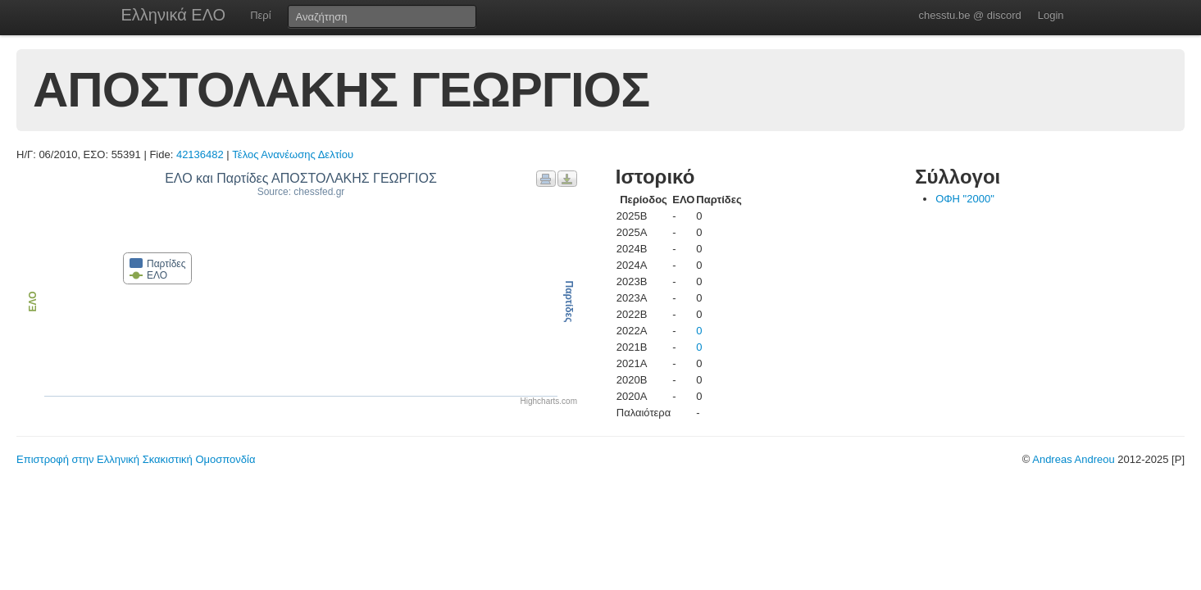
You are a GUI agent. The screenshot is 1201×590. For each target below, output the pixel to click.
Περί (260, 15)
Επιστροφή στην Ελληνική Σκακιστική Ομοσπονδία (135, 459)
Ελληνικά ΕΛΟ (173, 15)
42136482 (200, 154)
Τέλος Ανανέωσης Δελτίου (292, 154)
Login (1051, 15)
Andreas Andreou (1073, 459)
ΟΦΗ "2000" (964, 199)
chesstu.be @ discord (969, 15)
